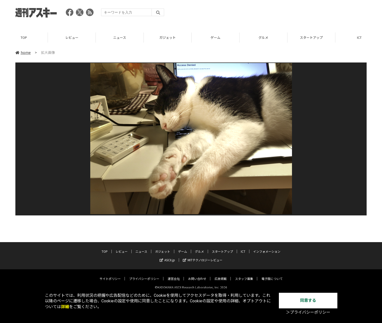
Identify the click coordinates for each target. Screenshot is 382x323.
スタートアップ (311, 37)
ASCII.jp (167, 256)
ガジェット (167, 37)
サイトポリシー (110, 274)
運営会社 (174, 274)
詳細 (65, 306)
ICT (243, 247)
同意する (308, 300)
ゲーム (215, 37)
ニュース (119, 37)
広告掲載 (221, 274)
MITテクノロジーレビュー (202, 256)
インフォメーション (266, 247)
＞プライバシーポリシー (308, 312)
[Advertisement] (275, 14)
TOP (24, 37)
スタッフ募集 (244, 274)
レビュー (71, 37)
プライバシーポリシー (144, 274)
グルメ (263, 37)
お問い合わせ (197, 274)
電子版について (272, 274)
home (23, 52)
